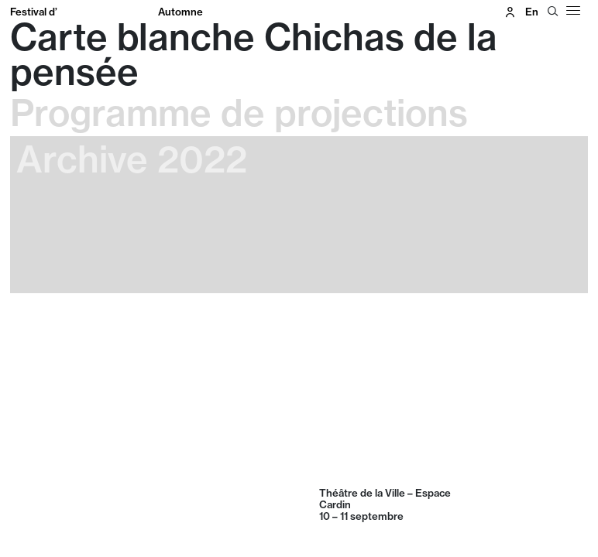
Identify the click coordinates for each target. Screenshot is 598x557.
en (531, 11)
